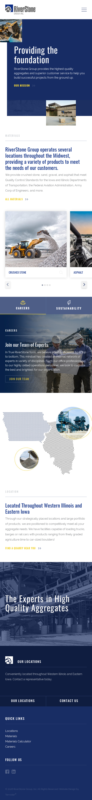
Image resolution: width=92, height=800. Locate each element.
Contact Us (69, 701)
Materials (11, 736)
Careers (10, 746)
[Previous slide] (8, 284)
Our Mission (22, 86)
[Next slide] (84, 284)
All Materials (14, 199)
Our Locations (23, 701)
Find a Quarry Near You (20, 548)
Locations (11, 731)
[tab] (42, 285)
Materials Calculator (18, 741)
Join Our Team (19, 379)
